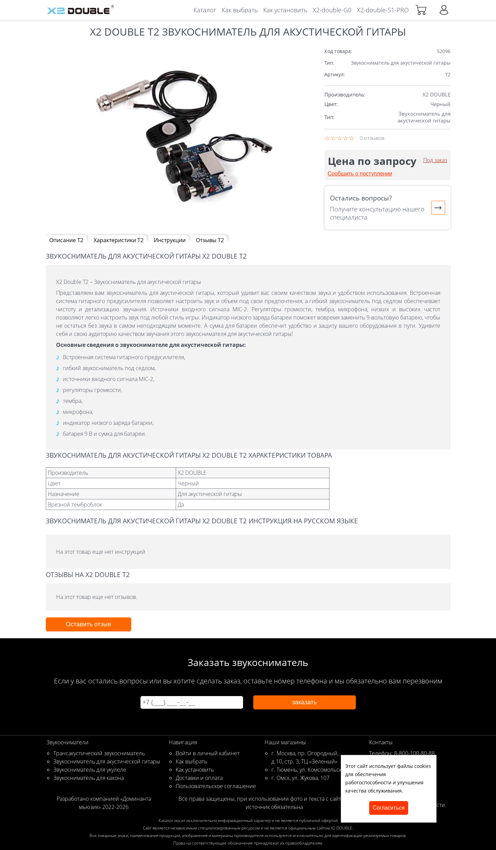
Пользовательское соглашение (216, 786)
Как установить (285, 9)
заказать (304, 702)
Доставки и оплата (199, 778)
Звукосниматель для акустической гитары (106, 761)
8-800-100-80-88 (414, 753)
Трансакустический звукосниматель (99, 753)
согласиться (388, 808)
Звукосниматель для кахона (88, 778)
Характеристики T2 (119, 240)
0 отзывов (372, 137)
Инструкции (170, 240)
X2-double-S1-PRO (383, 9)
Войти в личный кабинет (208, 753)
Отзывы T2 (210, 240)
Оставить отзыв (88, 624)
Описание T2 (66, 240)
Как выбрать (240, 9)
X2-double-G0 (332, 9)
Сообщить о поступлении (360, 173)
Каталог (204, 9)
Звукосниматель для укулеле (89, 769)
